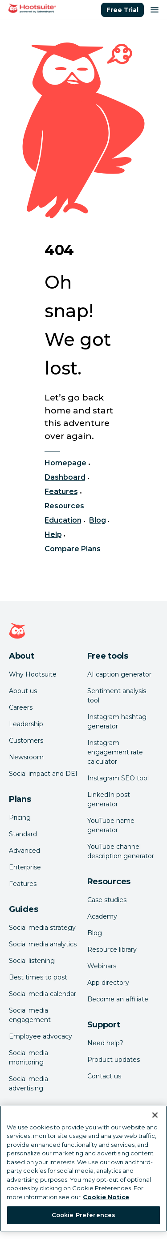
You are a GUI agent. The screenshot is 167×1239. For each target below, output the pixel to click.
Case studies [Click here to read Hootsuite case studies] (106, 900)
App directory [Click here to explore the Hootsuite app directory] (108, 983)
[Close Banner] (155, 1115)
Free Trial (122, 9)
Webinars (101, 966)
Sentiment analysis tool (116, 695)
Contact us (104, 1076)
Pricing (20, 817)
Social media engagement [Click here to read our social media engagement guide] (30, 1015)
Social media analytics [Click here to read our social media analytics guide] (43, 944)
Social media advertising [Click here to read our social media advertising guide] (28, 1083)
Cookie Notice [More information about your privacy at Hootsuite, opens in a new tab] (106, 1197)
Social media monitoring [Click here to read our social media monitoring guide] (28, 1057)
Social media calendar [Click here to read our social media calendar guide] (42, 994)
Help (53, 534)
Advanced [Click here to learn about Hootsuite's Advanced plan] (24, 851)
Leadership (26, 724)
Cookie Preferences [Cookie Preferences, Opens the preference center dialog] (83, 1214)
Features (61, 491)
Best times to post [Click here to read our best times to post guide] (38, 977)
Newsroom (26, 757)
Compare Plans (73, 549)
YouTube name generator (110, 825)
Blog (97, 520)
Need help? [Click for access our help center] (105, 1043)
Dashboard (65, 477)
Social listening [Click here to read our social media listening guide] (32, 961)
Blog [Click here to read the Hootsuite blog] (94, 933)
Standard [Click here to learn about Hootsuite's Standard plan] (23, 834)
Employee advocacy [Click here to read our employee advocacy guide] (40, 1036)
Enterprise (25, 867)
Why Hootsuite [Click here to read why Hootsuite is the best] (33, 674)
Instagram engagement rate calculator (115, 752)
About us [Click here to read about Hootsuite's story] (23, 691)
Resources (64, 506)
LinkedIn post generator (108, 799)
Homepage (65, 463)
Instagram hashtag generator (117, 721)
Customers (26, 741)
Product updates (113, 1060)
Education (63, 520)
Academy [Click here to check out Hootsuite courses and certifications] (102, 916)
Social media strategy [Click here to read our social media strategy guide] (42, 928)
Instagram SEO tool (118, 778)
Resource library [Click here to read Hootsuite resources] (112, 949)
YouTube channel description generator (120, 851)
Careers (21, 707)
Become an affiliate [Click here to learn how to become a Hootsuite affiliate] (117, 999)
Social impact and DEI (43, 774)
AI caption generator (119, 674)
